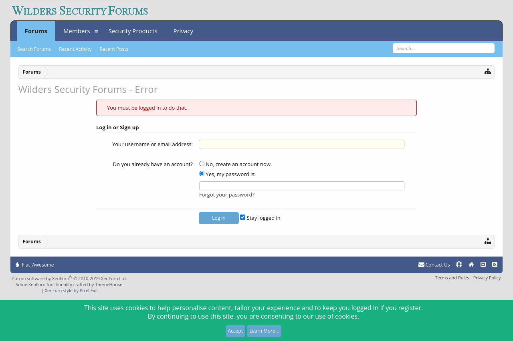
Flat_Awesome (35, 264)
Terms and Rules (452, 278)
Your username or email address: (152, 144)
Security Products (133, 31)
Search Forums (34, 49)
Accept (235, 330)
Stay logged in (260, 217)
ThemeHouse (108, 284)
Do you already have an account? (153, 164)
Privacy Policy (487, 278)
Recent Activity (75, 49)
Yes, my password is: (227, 174)
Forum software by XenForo (69, 278)
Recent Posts (114, 49)
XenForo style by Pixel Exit (71, 290)
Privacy (183, 31)
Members (76, 31)
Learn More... (264, 330)
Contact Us (434, 264)
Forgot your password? (226, 194)
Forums (36, 31)
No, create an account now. (235, 164)
